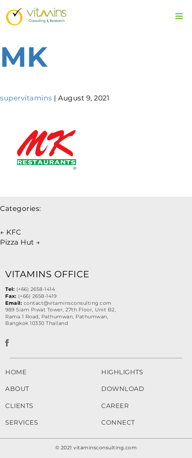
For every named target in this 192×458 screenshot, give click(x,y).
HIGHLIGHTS (122, 372)
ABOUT (17, 389)
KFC (10, 232)
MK (23, 57)
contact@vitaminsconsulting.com (68, 303)
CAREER (115, 406)
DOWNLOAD (122, 389)
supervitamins (26, 98)
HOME (15, 372)
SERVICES (21, 422)
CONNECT (118, 422)
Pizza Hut (20, 242)
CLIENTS (19, 406)
